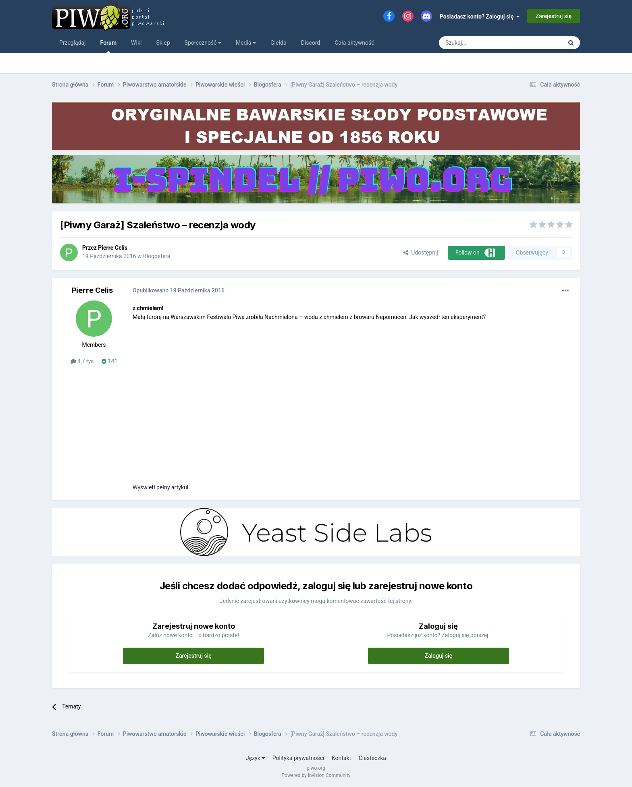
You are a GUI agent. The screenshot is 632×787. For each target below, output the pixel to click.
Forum (108, 46)
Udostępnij (420, 252)
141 (109, 361)
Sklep (163, 42)
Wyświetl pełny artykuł (160, 487)
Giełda (278, 42)
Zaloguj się (439, 655)
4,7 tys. (83, 361)
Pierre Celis (112, 247)
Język (255, 758)
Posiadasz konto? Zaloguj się (480, 16)
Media (246, 42)
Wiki (136, 42)
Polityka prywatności (298, 758)
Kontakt (341, 758)
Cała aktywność (354, 42)
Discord (310, 42)
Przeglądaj (72, 42)
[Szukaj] (481, 42)
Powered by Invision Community (316, 775)
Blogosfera (156, 256)
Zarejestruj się (554, 16)
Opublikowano (179, 290)
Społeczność (203, 42)
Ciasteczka (372, 758)
